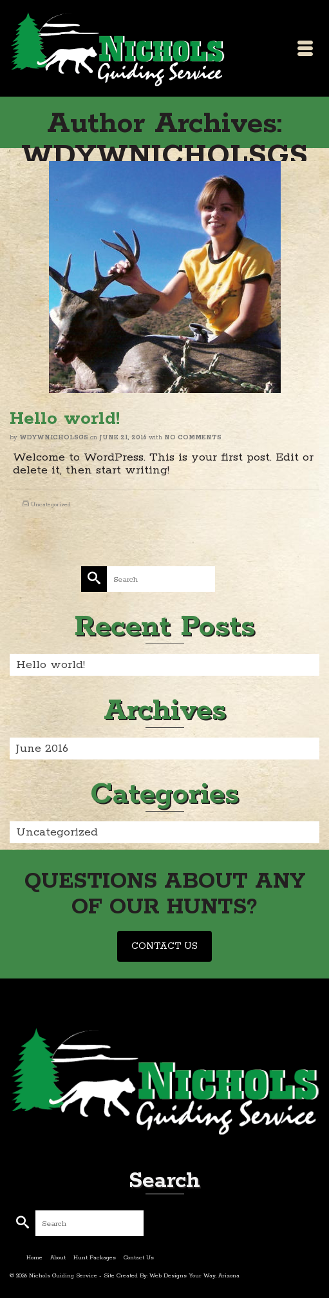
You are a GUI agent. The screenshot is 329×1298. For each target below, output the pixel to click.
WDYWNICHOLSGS (53, 438)
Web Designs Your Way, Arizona (194, 1275)
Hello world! (50, 665)
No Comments (192, 438)
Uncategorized (51, 504)
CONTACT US (164, 946)
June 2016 (42, 748)
